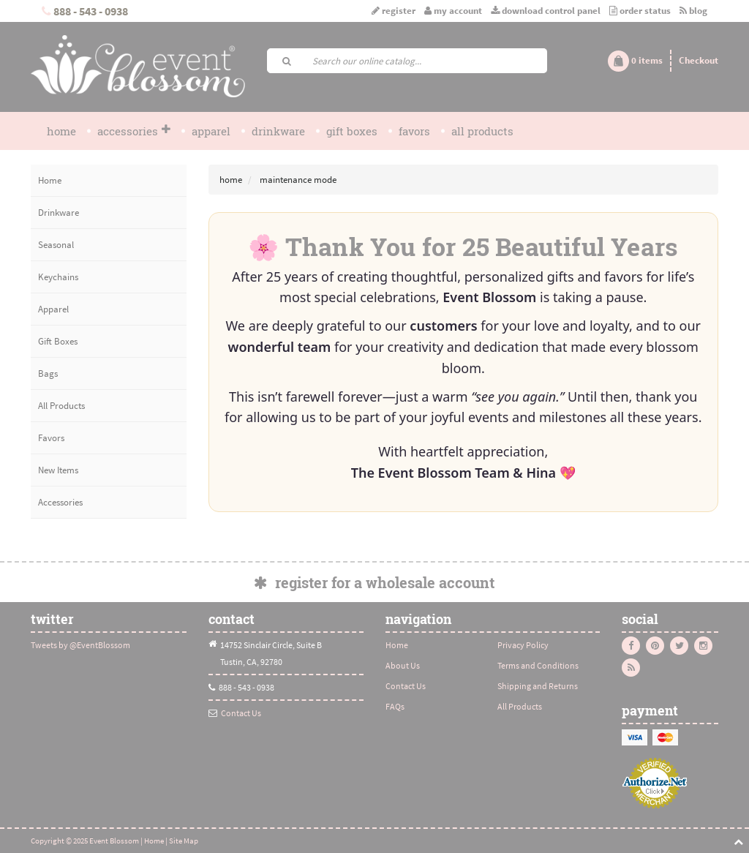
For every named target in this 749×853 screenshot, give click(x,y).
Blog (693, 10)
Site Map (183, 840)
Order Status (640, 10)
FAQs (394, 706)
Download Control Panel (546, 10)
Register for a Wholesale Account (374, 582)
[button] (635, 61)
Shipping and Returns (537, 685)
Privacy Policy (523, 644)
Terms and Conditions (538, 665)
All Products (482, 131)
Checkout (698, 60)
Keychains (58, 277)
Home (61, 131)
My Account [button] (453, 10)
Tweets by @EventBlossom (80, 644)
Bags (48, 373)
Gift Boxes (351, 131)
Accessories (133, 131)
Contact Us (241, 712)
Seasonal (56, 244)
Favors (414, 131)
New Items (58, 470)
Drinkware (278, 131)
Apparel (211, 131)
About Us (402, 665)
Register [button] (395, 10)
